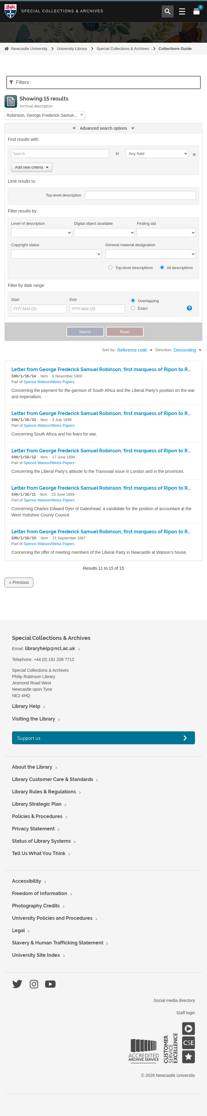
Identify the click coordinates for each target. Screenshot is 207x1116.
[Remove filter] (82, 114)
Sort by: (109, 350)
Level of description (28, 223)
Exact (139, 308)
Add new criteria (31, 167)
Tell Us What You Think (38, 853)
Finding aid (146, 223)
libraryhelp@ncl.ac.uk (50, 648)
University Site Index (36, 955)
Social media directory (174, 1000)
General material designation (130, 245)
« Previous (19, 582)
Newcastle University (29, 48)
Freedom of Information (39, 893)
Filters (19, 82)
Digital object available (93, 223)
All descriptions (176, 267)
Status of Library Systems (41, 841)
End (73, 299)
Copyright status (25, 245)
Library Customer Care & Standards (52, 779)
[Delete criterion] (192, 153)
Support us (29, 737)
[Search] (60, 153)
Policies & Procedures (37, 816)
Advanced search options (103, 128)
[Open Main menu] (182, 11)
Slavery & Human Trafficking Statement (57, 943)
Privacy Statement (33, 829)
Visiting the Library (33, 719)
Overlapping (145, 301)
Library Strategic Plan (37, 804)
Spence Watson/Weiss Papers (49, 382)
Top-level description (63, 195)
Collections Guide (175, 48)
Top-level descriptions (130, 267)
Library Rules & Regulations (44, 792)
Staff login (185, 1012)
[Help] (188, 308)
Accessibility (26, 881)
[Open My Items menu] (196, 11)
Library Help (26, 706)
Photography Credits (36, 906)
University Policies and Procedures (52, 918)
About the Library (32, 767)
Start (15, 299)
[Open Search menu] (168, 11)
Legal (18, 930)
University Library (72, 48)
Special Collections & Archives (62, 11)
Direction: (163, 350)
